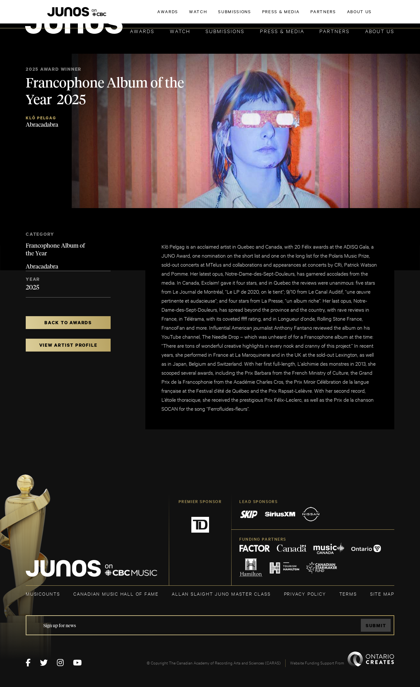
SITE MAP (382, 594)
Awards (142, 30)
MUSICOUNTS (43, 594)
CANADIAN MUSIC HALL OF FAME (116, 594)
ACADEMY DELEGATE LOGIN (363, 15)
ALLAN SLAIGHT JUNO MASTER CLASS (221, 594)
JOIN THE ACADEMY (305, 15)
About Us (379, 30)
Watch (180, 30)
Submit (376, 625)
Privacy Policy (305, 594)
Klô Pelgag (41, 118)
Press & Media (282, 30)
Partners (334, 30)
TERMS (348, 594)
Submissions (224, 30)
